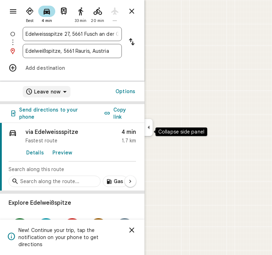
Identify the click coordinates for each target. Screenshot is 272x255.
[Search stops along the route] (54, 181)
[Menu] (13, 11)
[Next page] (130, 181)
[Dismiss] (132, 230)
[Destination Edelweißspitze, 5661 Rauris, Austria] (72, 51)
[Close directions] (131, 11)
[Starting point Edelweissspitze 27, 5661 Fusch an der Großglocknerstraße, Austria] (72, 34)
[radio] (29, 13)
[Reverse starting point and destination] (132, 42)
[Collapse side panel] (148, 127)
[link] (72, 157)
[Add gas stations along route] (115, 181)
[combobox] (72, 34)
